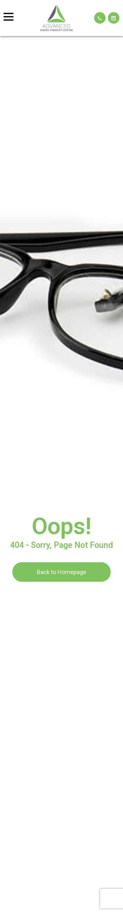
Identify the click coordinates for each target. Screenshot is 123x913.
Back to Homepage (61, 571)
